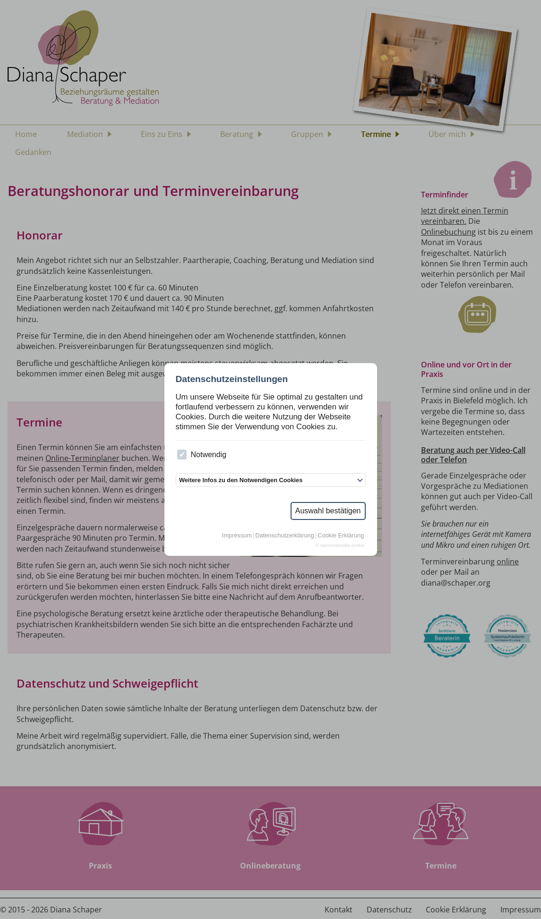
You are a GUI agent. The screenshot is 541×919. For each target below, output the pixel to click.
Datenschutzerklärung (284, 536)
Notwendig (201, 455)
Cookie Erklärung (341, 536)
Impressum (237, 536)
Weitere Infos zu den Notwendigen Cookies (240, 480)
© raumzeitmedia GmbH (340, 545)
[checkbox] (182, 455)
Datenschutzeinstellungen (232, 378)
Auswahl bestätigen (328, 511)
